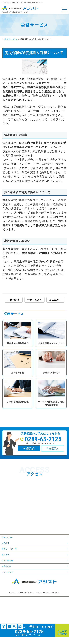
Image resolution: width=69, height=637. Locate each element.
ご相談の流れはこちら (54, 451)
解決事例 (7, 565)
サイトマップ (11, 590)
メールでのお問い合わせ (31, 451)
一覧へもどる (34, 299)
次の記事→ (55, 299)
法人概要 (7, 548)
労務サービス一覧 (13, 556)
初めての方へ (10, 540)
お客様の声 (9, 582)
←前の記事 (14, 299)
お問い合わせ (10, 573)
